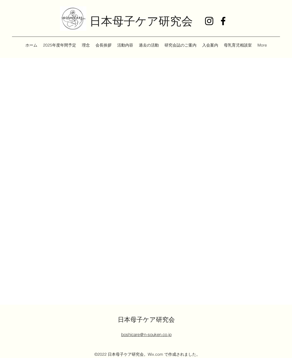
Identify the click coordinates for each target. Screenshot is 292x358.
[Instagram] (209, 21)
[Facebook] (223, 21)
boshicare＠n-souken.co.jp (146, 334)
